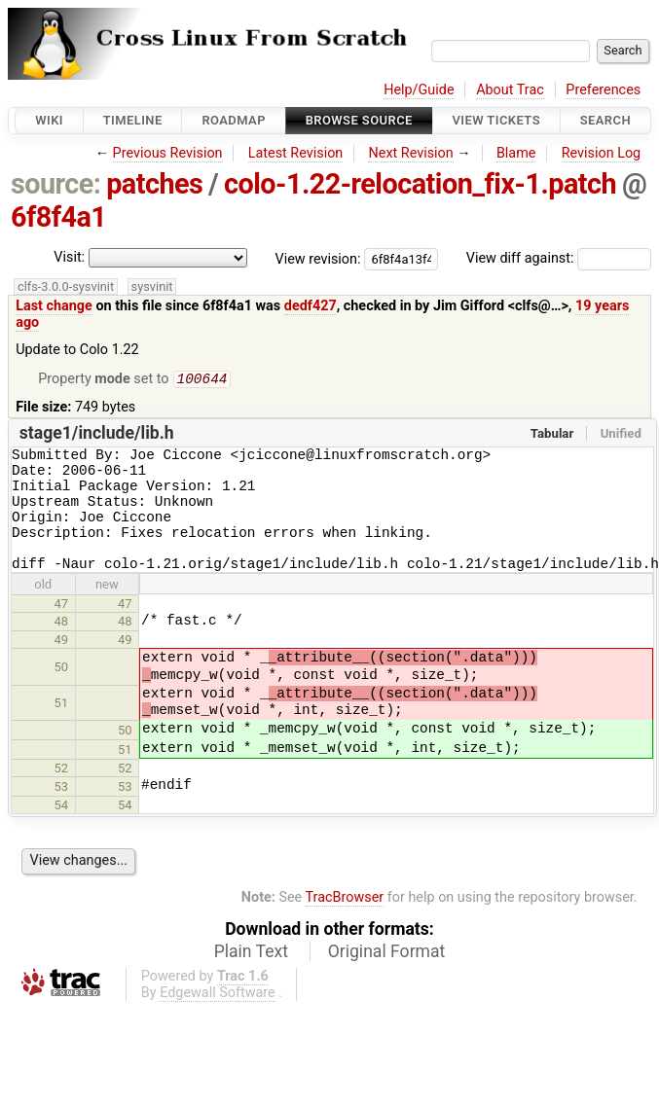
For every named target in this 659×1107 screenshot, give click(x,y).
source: (56, 183)
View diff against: (558, 258)
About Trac (510, 90)
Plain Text (251, 976)
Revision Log (601, 153)
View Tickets (496, 120)
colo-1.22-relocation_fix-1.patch (420, 183)
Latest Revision (296, 153)
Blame (516, 153)
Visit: (69, 257)
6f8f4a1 (58, 216)
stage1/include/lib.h (96, 435)
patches (154, 183)
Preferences (603, 90)
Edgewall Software (217, 1018)
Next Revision (410, 153)
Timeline (133, 120)
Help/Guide (419, 90)
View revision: (318, 258)
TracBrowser (345, 922)
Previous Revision (168, 153)
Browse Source (359, 120)
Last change (54, 306)
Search (605, 120)
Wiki (49, 120)
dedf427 (310, 306)
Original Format (387, 976)
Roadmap (233, 120)
